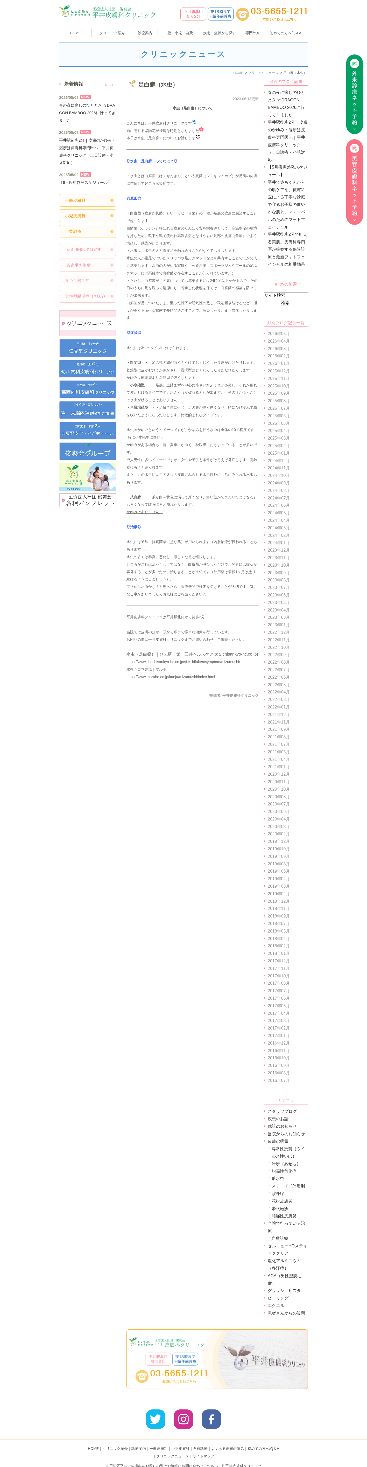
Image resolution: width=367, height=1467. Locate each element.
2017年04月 (279, 1013)
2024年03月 (279, 528)
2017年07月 (279, 991)
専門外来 (252, 33)
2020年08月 (279, 797)
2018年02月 (279, 946)
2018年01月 (279, 953)
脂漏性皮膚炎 (284, 1216)
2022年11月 (279, 640)
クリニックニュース (172, 1448)
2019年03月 (279, 886)
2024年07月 (279, 498)
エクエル (276, 1305)
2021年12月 (279, 714)
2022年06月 (279, 677)
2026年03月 (279, 348)
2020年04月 (279, 819)
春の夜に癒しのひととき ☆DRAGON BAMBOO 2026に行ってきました (87, 112)
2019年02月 (279, 894)
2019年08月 (279, 864)
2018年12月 (279, 901)
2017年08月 (279, 983)
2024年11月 (279, 468)
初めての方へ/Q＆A (263, 1440)
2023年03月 (279, 617)
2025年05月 (279, 423)
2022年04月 (279, 692)
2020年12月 (279, 774)
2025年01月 (279, 453)
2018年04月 (279, 938)
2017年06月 (279, 998)
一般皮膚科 (159, 1440)
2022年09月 (279, 654)
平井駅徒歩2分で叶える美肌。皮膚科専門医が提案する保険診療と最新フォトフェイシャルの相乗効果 (287, 249)
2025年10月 (279, 386)
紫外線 (278, 1193)
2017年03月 (279, 1020)
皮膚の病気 (278, 1141)
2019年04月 (279, 879)
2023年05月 (279, 602)
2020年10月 (279, 789)
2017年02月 (279, 1028)
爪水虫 (278, 1178)
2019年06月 (279, 871)
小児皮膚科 (180, 1440)
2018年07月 (279, 923)
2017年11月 (279, 968)
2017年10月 (279, 976)
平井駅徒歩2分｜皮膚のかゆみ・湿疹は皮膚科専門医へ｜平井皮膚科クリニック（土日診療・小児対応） (87, 151)
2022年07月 (279, 670)
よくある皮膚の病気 (227, 1440)
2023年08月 (279, 580)
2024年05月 (279, 513)
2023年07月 (279, 587)
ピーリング (278, 1298)
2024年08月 (279, 490)
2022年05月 (279, 685)
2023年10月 (279, 565)
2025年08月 (279, 401)
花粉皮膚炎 (282, 1201)
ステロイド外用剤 (288, 1186)
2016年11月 (279, 1050)
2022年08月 (279, 662)
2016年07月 (279, 1080)
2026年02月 (279, 356)
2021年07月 (279, 744)
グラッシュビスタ (284, 1290)
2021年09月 (279, 729)
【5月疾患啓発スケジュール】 (85, 182)
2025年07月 (279, 408)
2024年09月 (279, 483)
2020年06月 (279, 811)
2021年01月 (279, 766)
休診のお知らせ (282, 1126)
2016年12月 (279, 1043)
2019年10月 (279, 849)
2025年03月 (279, 438)
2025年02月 (279, 445)
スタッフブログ (282, 1111)
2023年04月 (279, 610)
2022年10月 (279, 647)
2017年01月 (279, 1035)
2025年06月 (279, 416)
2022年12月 (279, 632)
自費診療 (280, 1238)
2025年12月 (279, 371)
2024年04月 (279, 520)
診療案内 (145, 33)
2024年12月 (279, 460)
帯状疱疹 (280, 1208)
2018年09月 (279, 916)
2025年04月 (279, 430)
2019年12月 (279, 841)
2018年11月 (279, 908)
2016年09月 (279, 1065)
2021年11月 (279, 722)
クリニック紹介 (115, 1440)
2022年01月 (279, 707)
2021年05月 (279, 752)
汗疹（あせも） (286, 1164)
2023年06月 (279, 595)
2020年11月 (279, 782)
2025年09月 (279, 393)
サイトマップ (203, 1448)
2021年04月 (279, 759)
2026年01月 (279, 363)
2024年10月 (279, 475)
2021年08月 (279, 737)
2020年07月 (279, 804)
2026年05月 (279, 333)
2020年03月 (279, 826)
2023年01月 (279, 625)
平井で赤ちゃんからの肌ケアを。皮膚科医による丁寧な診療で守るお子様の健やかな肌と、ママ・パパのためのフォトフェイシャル (286, 204)
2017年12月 (279, 961)
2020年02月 (279, 834)
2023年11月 (279, 557)
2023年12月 (279, 550)
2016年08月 (279, 1073)
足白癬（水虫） (158, 84)
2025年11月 (279, 378)
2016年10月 (279, 1058)
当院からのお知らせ (286, 1134)
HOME (75, 33)
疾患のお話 (278, 1119)
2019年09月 (279, 856)
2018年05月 (279, 931)
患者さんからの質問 (286, 1313)
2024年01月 (279, 542)
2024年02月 (279, 535)
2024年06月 (279, 505)
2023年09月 (279, 573)
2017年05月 (279, 1006)
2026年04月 (279, 341)
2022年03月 (279, 699)
